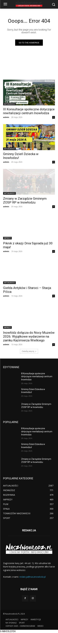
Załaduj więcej (29, 351)
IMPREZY (7, 238)
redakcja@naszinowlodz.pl (32, 576)
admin (6, 117)
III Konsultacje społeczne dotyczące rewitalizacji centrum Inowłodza (36, 376)
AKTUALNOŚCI (9, 104)
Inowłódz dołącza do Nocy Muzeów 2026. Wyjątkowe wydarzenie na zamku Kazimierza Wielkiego (29, 336)
